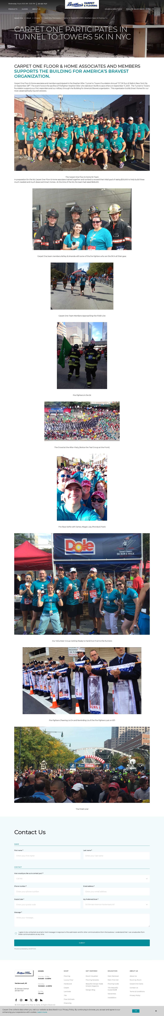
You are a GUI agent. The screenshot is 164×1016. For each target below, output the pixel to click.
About (28, 18)
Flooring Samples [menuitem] (92, 980)
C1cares (37, 18)
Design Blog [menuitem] (90, 990)
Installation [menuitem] (112, 998)
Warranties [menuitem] (112, 994)
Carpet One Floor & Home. (30, 1005)
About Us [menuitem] (133, 976)
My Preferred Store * (90, 899)
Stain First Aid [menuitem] (113, 980)
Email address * (88, 886)
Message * (18, 912)
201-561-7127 (42, 4)
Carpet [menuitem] (66, 988)
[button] (149, 9)
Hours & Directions (113, 9)
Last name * (87, 850)
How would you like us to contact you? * (28, 873)
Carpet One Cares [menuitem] (136, 984)
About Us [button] (36, 9)
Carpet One (18, 18)
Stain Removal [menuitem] (113, 976)
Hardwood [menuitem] (68, 984)
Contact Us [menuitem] (134, 988)
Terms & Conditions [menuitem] (137, 991)
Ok (136, 1011)
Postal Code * (19, 899)
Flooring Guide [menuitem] (113, 984)
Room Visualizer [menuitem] (92, 976)
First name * (18, 850)
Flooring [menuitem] (67, 976)
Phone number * (20, 886)
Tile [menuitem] (65, 995)
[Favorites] (153, 9)
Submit (82, 943)
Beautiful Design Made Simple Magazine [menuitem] (94, 985)
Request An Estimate (135, 9)
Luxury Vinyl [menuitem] (68, 980)
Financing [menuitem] (67, 1003)
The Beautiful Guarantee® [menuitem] (113, 989)
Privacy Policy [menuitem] (135, 995)
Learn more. (42, 1012)
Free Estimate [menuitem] (69, 999)
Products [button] (12, 9)
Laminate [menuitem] (67, 991)
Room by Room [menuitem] (135, 980)
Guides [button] (25, 9)
